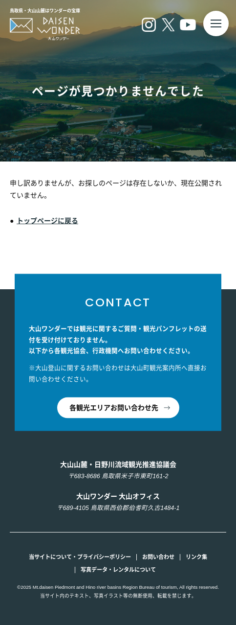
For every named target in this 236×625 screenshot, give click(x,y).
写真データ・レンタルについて (118, 570)
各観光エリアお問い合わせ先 (113, 408)
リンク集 (196, 557)
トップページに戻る (47, 221)
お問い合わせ (158, 557)
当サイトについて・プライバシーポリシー (80, 557)
